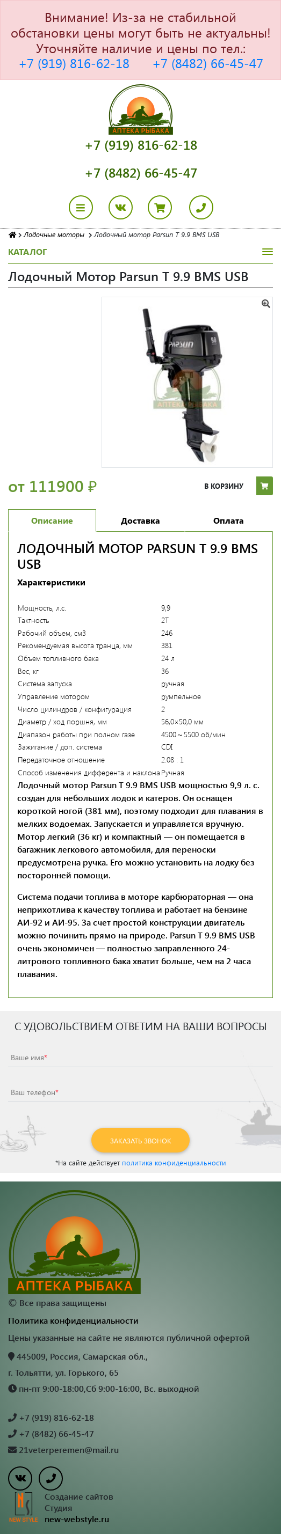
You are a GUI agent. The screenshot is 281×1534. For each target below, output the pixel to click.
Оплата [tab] (228, 520)
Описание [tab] (52, 520)
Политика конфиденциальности (73, 1320)
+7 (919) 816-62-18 (73, 62)
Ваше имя (29, 1057)
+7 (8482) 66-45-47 (207, 62)
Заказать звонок (140, 1140)
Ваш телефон (35, 1092)
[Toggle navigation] (87, 207)
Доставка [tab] (140, 520)
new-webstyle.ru (77, 1518)
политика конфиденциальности (174, 1162)
